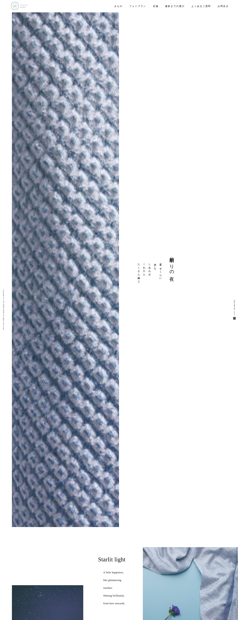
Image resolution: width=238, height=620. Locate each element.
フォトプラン (137, 6)
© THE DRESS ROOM (3, 305)
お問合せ (223, 6)
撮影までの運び (175, 6)
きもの (118, 6)
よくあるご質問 (201, 6)
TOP (235, 604)
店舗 (155, 6)
